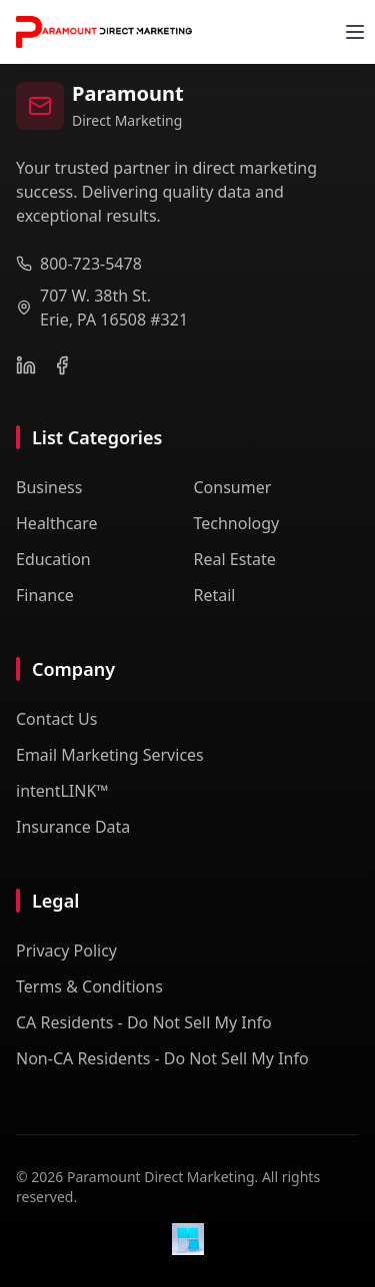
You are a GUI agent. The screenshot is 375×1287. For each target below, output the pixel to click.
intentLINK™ (62, 791)
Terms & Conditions (89, 986)
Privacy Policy (66, 951)
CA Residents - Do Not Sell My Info (144, 1022)
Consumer (233, 487)
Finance (45, 595)
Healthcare (57, 523)
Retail (215, 595)
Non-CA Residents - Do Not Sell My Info (162, 1058)
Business (49, 487)
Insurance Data (73, 827)
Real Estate (235, 559)
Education (53, 559)
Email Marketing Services (110, 755)
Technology (237, 523)
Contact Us (56, 719)
